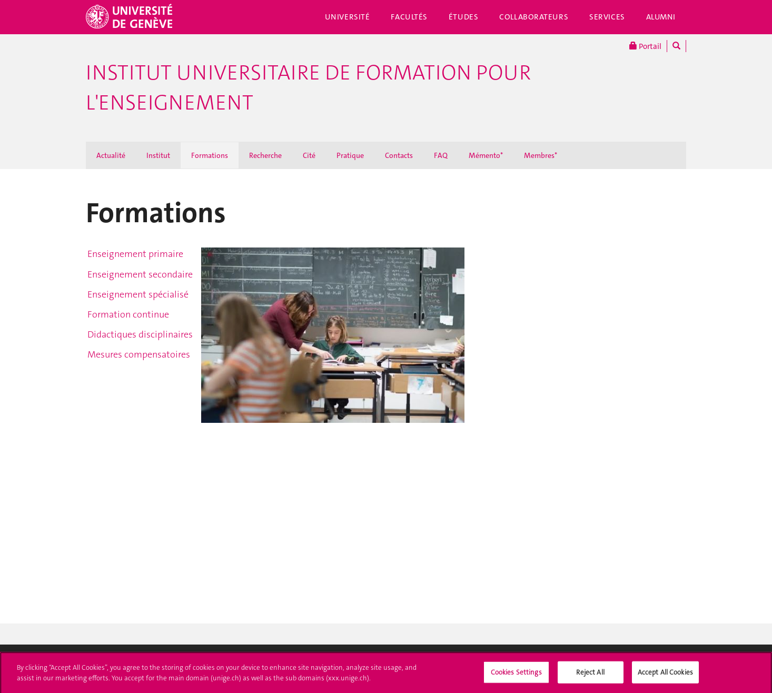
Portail (645, 46)
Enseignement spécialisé (138, 294)
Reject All (590, 675)
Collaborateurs (533, 17)
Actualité (110, 155)
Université (347, 17)
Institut (158, 155)
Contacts (399, 155)
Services (607, 17)
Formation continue (128, 314)
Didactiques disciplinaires (140, 334)
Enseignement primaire (135, 253)
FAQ (441, 155)
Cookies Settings (516, 675)
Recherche (265, 155)
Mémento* (486, 155)
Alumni (661, 17)
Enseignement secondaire (140, 274)
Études (463, 17)
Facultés (409, 17)
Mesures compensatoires (138, 354)
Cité (309, 155)
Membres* (540, 155)
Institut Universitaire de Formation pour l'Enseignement (308, 87)
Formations (209, 155)
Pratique (350, 155)
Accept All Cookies (665, 675)
